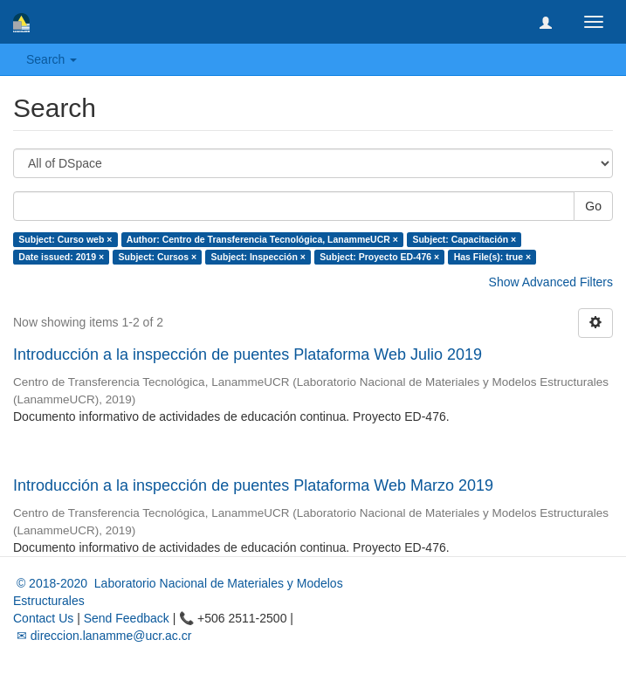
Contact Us (43, 618)
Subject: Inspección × (258, 256)
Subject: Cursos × (158, 256)
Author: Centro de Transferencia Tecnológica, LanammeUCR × (262, 239)
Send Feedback (126, 618)
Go (593, 206)
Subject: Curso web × (65, 239)
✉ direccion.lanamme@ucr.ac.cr (102, 636)
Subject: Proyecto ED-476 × (379, 256)
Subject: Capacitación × (464, 239)
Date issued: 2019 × (61, 256)
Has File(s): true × (492, 256)
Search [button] (51, 59)
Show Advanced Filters (551, 282)
